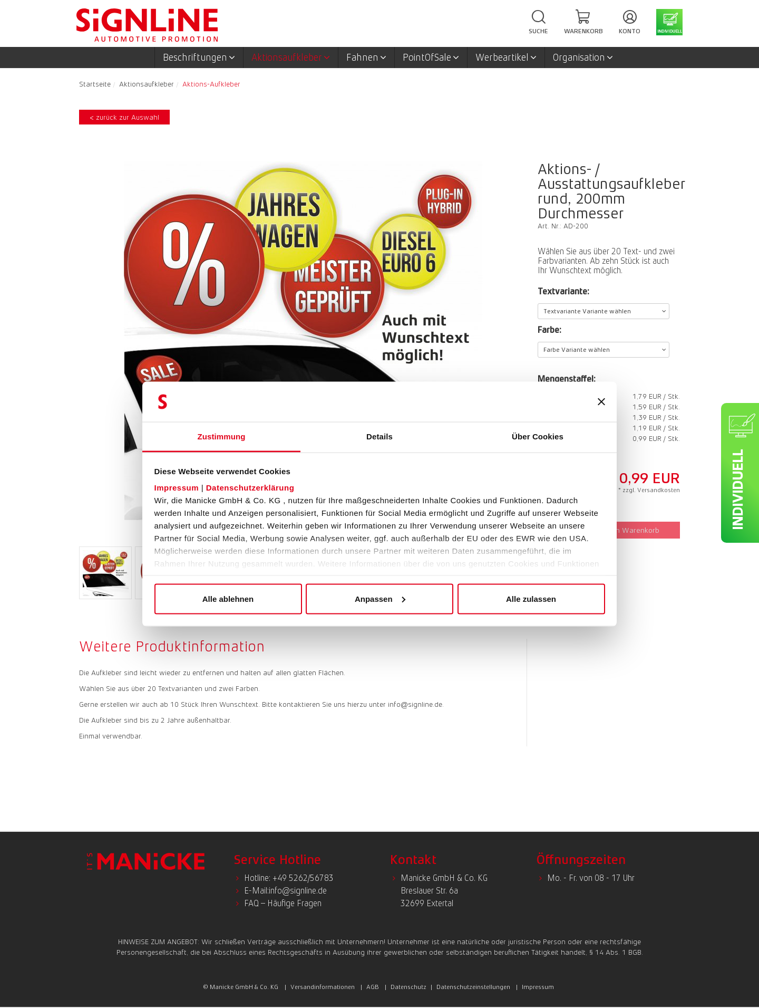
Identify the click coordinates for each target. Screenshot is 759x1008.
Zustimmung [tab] (222, 436)
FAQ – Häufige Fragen (283, 903)
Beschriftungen (199, 57)
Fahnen (366, 57)
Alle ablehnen (228, 598)
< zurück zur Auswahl (124, 117)
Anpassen (380, 598)
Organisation (583, 57)
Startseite (95, 84)
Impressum (176, 487)
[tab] (174, 646)
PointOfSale (431, 57)
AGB (372, 987)
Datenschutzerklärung (250, 487)
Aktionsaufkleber (290, 57)
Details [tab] (379, 436)
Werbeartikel (506, 57)
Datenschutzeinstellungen (473, 987)
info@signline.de (298, 891)
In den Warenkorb (624, 530)
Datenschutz (408, 987)
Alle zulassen (531, 598)
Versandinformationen (322, 987)
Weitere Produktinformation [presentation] (172, 646)
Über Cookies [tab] (537, 436)
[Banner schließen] (601, 402)
